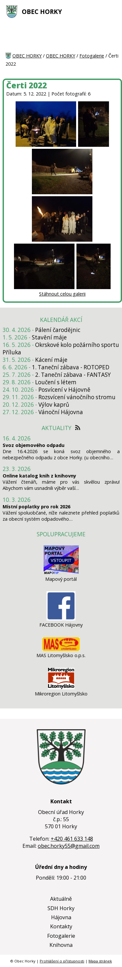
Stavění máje (49, 337)
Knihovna (61, 944)
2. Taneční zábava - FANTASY (73, 374)
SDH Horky (61, 908)
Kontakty (61, 926)
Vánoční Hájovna (60, 412)
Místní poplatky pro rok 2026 (36, 506)
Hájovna (61, 917)
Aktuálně (61, 898)
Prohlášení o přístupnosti (62, 961)
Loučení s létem (55, 382)
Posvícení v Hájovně (64, 389)
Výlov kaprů (53, 404)
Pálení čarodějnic (57, 330)
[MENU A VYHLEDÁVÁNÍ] (112, 11)
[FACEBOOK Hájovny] (61, 619)
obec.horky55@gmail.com (69, 845)
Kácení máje (51, 359)
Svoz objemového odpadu (33, 445)
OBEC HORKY (42, 11)
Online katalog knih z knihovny (39, 476)
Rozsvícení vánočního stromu (76, 397)
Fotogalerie (91, 56)
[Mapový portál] (61, 573)
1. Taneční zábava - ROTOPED (70, 367)
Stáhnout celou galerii (62, 294)
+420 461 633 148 (72, 838)
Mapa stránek (100, 961)
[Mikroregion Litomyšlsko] (61, 687)
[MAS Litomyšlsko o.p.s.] (61, 649)
